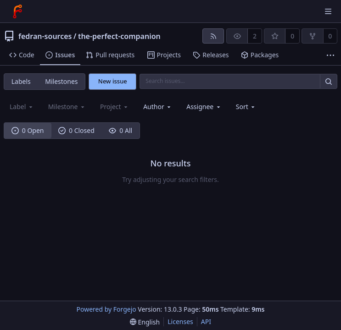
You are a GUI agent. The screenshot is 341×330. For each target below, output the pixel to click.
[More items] (330, 55)
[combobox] (157, 106)
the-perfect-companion (119, 36)
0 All (120, 130)
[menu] (246, 106)
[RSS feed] (213, 36)
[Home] (17, 11)
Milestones (61, 81)
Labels (21, 81)
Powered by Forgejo (106, 309)
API (206, 321)
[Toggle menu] (328, 11)
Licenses (180, 321)
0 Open (27, 130)
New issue (112, 81)
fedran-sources (45, 36)
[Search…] (328, 81)
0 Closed (76, 130)
